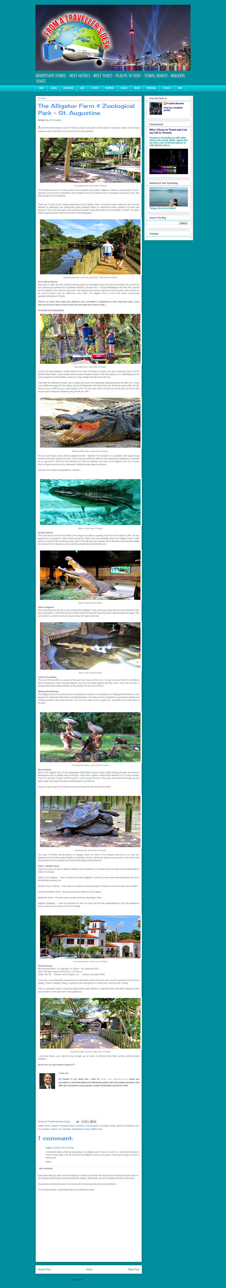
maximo (54, 1129)
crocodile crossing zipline (87, 1126)
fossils (67, 787)
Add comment (46, 1168)
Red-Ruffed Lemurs (89, 772)
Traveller (167, 88)
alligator (55, 1126)
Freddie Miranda (175, 103)
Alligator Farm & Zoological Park (92, 193)
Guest (82, 88)
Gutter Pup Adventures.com (114, 1079)
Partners (94, 88)
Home (179, 88)
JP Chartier (55, 120)
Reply (48, 1162)
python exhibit (98, 775)
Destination (68, 88)
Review (137, 88)
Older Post (133, 1269)
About (41, 88)
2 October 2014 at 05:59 (63, 1148)
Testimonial (151, 88)
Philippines (109, 88)
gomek (120, 1126)
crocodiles (104, 1126)
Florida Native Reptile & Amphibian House (72, 857)
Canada (54, 88)
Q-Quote (123, 88)
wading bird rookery (81, 1129)
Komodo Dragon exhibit (58, 778)
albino (48, 1126)
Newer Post (44, 1269)
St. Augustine (65, 1129)
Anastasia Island (67, 1126)
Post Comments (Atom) (94, 1279)
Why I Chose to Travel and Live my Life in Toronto (168, 131)
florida (113, 1126)
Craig (48, 1148)
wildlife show (96, 1129)
